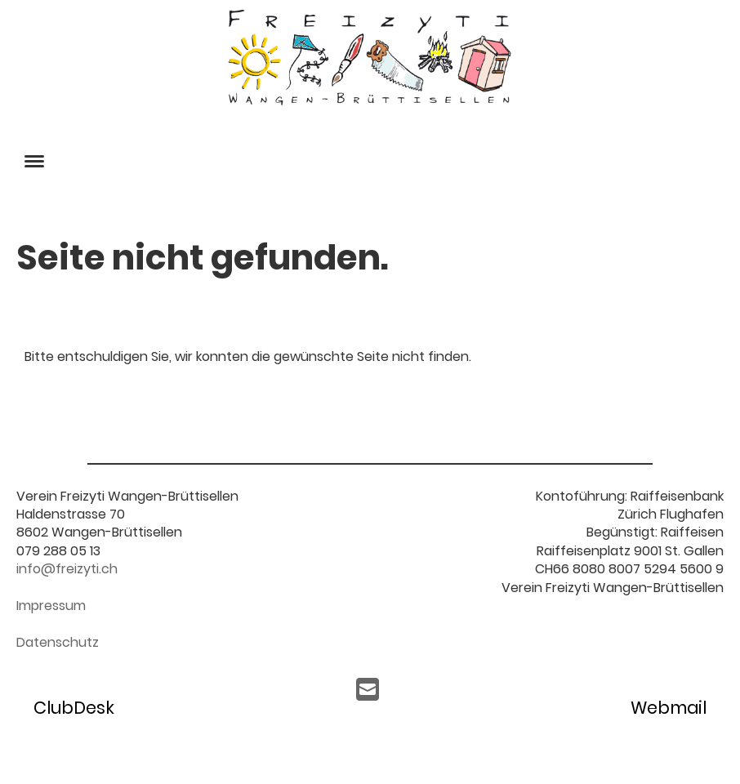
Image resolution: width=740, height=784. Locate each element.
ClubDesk (73, 707)
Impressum (51, 605)
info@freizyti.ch (67, 568)
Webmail (669, 707)
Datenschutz (57, 642)
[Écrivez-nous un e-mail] (367, 689)
